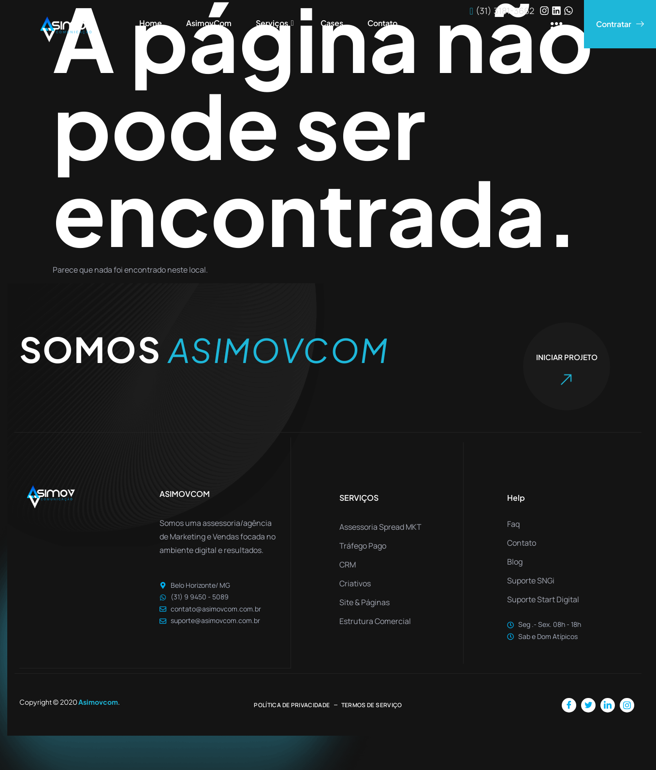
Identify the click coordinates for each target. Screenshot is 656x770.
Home (150, 23)
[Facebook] (569, 704)
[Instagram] (627, 704)
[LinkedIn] (607, 704)
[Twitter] (588, 704)
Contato (382, 23)
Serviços (276, 23)
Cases (332, 23)
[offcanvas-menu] (556, 28)
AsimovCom (209, 23)
